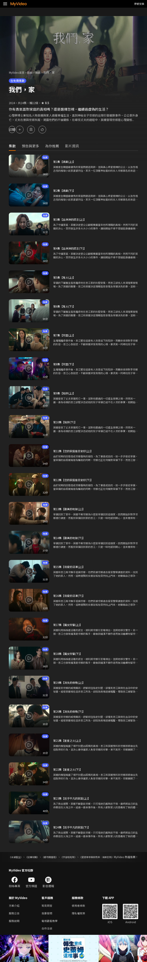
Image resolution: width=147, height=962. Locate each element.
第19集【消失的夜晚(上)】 (70, 682)
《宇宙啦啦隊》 (83, 857)
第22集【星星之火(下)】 (68, 769)
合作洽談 (47, 934)
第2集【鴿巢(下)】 (65, 190)
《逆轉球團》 (38, 857)
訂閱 (16, 129)
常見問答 (47, 910)
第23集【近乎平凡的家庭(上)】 (73, 798)
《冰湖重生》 (17, 857)
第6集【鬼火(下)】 (65, 306)
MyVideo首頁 (17, 72)
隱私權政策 (80, 918)
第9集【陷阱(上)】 (65, 393)
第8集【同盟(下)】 (65, 364)
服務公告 (14, 918)
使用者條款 (80, 910)
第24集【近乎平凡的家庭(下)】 (73, 827)
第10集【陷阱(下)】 (65, 422)
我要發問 (47, 918)
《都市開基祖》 (60, 857)
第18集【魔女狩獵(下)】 (68, 654)
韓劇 (40, 72)
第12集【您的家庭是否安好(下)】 (74, 480)
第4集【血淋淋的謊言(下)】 (70, 248)
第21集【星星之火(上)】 (68, 740)
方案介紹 (14, 910)
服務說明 (14, 926)
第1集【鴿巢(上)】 (65, 162)
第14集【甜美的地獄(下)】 (70, 538)
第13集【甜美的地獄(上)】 (70, 509)
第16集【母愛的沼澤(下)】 (70, 596)
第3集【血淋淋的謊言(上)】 (70, 219)
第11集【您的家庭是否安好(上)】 (74, 451)
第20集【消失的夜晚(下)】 (70, 711)
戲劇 (32, 72)
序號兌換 (139, 4)
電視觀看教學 (50, 926)
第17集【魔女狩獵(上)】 (68, 625)
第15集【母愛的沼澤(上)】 (70, 567)
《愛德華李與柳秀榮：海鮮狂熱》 (118, 857)
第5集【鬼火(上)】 (65, 277)
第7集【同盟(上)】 (65, 335)
